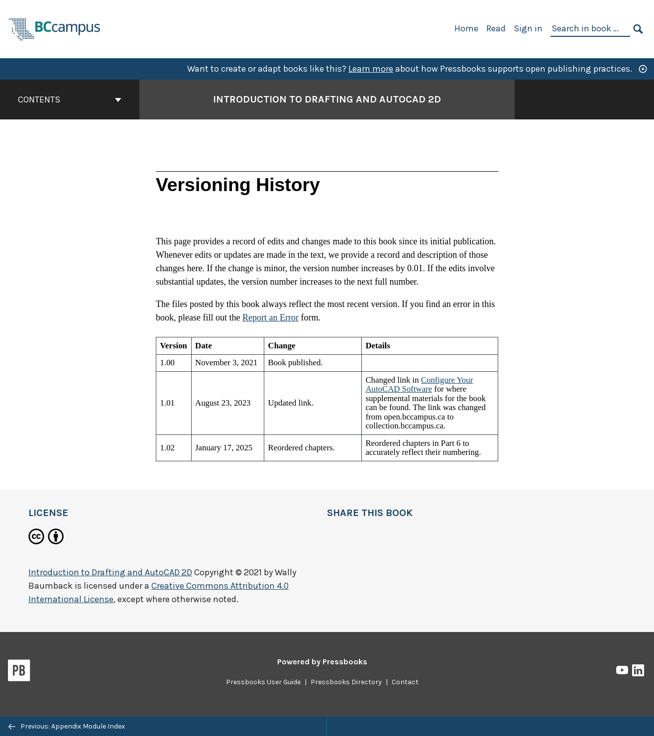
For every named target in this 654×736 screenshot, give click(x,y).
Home (466, 28)
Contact (405, 682)
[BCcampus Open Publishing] (55, 28)
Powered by (322, 661)
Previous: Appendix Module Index (66, 726)
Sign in (528, 28)
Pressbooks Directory (346, 682)
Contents (69, 99)
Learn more (370, 68)
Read (496, 28)
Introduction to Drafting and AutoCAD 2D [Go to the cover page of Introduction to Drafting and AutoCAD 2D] (327, 99)
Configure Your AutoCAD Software (419, 384)
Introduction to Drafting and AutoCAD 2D (110, 572)
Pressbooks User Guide (263, 682)
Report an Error (270, 317)
